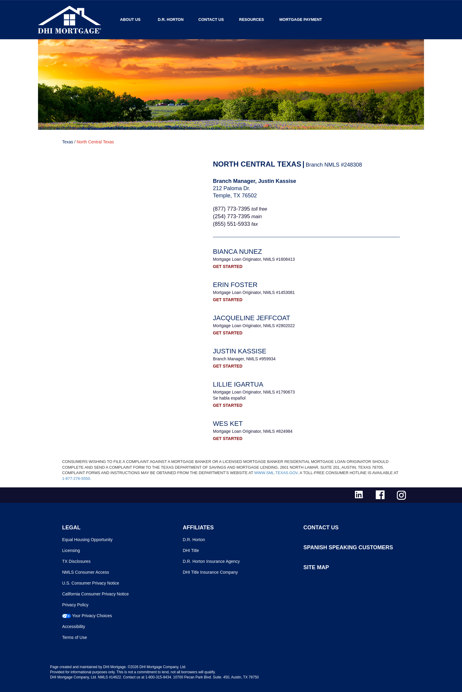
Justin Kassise (239, 351)
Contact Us (211, 19)
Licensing (71, 550)
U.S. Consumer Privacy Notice (90, 583)
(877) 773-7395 (231, 209)
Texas (67, 141)
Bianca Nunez (237, 251)
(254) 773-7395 (231, 216)
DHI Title (191, 550)
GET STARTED (227, 266)
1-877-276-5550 (76, 478)
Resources (251, 19)
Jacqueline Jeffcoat (251, 318)
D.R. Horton (171, 19)
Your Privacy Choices (92, 615)
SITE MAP (316, 567)
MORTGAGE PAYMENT (300, 19)
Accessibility (73, 626)
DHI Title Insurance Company (210, 572)
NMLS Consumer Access (85, 572)
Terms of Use (74, 637)
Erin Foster (235, 285)
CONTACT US (321, 528)
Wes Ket (228, 423)
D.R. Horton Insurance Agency (211, 561)
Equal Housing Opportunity (87, 539)
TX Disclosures (76, 561)
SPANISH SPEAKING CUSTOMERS (348, 547)
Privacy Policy (75, 604)
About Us (130, 19)
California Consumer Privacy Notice (95, 594)
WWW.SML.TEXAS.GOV (276, 472)
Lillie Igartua (238, 384)
